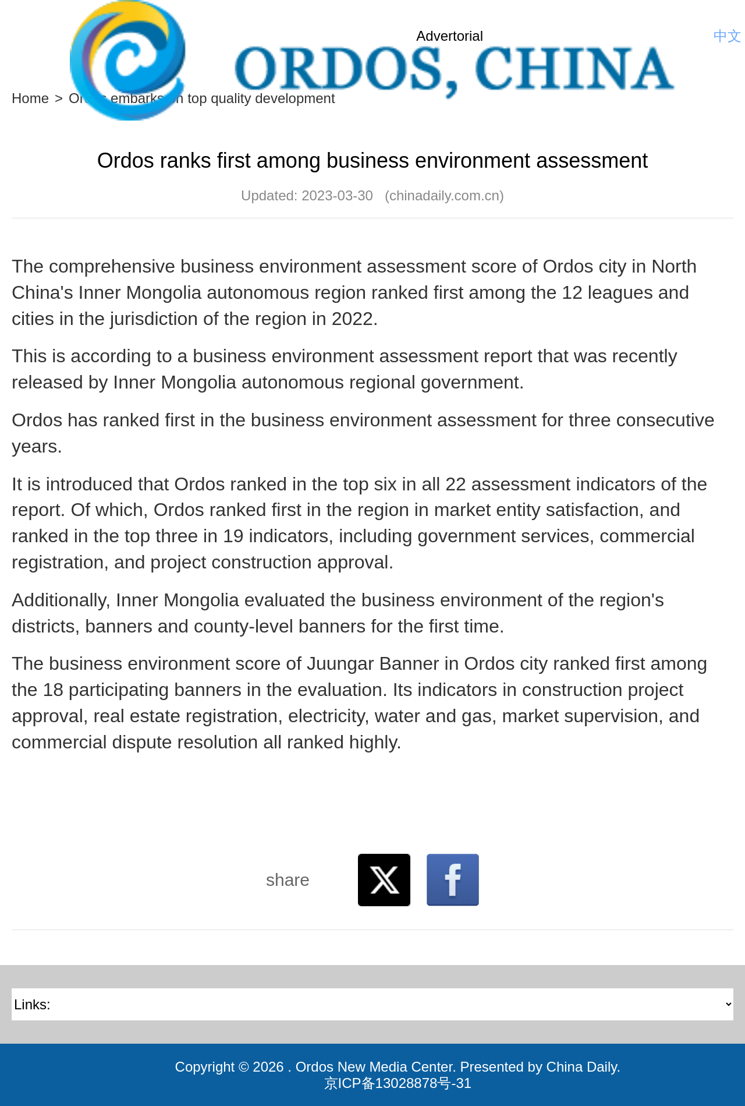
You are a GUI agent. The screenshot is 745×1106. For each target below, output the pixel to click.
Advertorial (449, 36)
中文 (728, 36)
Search (695, 36)
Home (30, 98)
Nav (29, 36)
